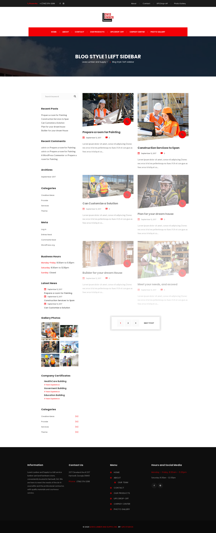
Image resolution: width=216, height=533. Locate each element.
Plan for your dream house (156, 214)
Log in (43, 229)
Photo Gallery (180, 3)
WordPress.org (48, 245)
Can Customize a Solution (100, 203)
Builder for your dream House (54, 130)
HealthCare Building (55, 381)
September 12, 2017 (93, 138)
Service (45, 205)
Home (53, 32)
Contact (146, 3)
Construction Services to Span (158, 148)
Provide (44, 200)
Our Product (97, 32)
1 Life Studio (127, 527)
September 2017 (48, 176)
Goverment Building (55, 388)
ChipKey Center (137, 32)
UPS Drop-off (162, 3)
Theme (44, 211)
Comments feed (48, 239)
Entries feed (46, 234)
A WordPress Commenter (52, 155)
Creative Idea (47, 195)
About (133, 3)
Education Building (54, 395)
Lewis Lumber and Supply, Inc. (104, 527)
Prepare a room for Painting (101, 132)
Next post (149, 323)
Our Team (123, 483)
